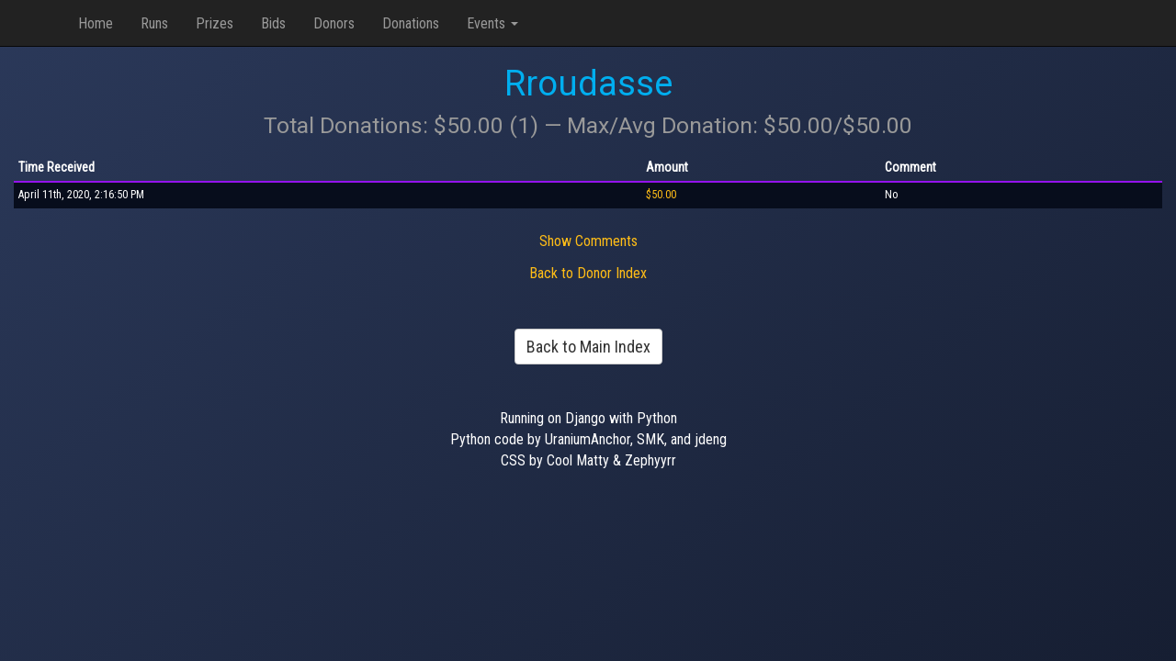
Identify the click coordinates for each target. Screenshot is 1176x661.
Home (95, 23)
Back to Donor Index (588, 273)
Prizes (214, 23)
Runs (154, 23)
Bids (273, 23)
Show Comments (588, 241)
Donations (410, 23)
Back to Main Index (588, 346)
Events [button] (492, 23)
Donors (334, 23)
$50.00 (661, 194)
